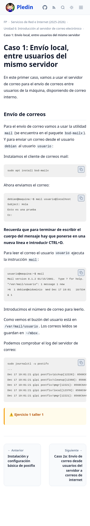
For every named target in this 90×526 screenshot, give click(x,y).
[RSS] (54, 7)
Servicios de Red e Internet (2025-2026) (38, 22)
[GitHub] (45, 7)
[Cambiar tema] (72, 7)
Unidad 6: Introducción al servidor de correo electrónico (43, 28)
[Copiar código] (81, 169)
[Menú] (80, 7)
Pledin (19, 7)
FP (5, 22)
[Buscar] (63, 7)
